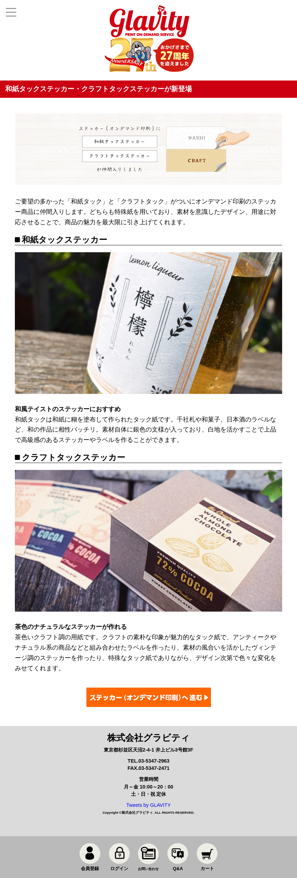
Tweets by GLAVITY (148, 805)
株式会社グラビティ (137, 812)
